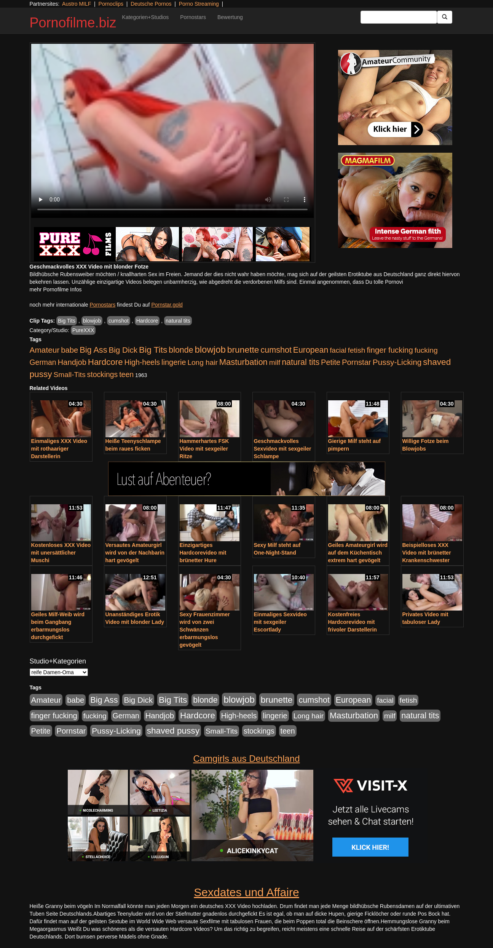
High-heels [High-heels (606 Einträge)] (142, 362)
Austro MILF (76, 4)
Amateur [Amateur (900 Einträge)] (45, 349)
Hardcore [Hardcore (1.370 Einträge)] (105, 362)
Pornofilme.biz (73, 22)
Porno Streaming (199, 4)
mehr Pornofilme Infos (56, 289)
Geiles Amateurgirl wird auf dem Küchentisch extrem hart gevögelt (358, 552)
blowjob (92, 321)
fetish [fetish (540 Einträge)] (356, 350)
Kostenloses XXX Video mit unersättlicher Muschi (61, 552)
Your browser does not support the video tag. (172, 131)
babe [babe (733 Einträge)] (69, 350)
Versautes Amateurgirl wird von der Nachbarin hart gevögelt (135, 552)
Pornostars (193, 17)
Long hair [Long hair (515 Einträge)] (202, 362)
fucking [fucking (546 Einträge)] (426, 350)
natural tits (178, 321)
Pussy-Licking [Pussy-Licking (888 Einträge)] (397, 362)
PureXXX (83, 330)
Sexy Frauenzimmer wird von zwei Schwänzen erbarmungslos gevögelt (205, 629)
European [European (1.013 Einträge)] (311, 350)
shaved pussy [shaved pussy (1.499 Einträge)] (173, 730)
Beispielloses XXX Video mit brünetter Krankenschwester (426, 552)
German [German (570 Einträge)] (43, 362)
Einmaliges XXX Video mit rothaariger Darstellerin (59, 448)
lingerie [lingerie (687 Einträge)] (173, 362)
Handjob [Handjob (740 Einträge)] (72, 362)
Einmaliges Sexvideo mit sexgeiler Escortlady (280, 622)
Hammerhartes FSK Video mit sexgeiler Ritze (204, 448)
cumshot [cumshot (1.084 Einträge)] (275, 350)
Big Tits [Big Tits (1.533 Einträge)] (153, 350)
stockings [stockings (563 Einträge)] (102, 374)
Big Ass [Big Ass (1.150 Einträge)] (93, 350)
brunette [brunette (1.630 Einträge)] (243, 350)
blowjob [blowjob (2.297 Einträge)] (210, 349)
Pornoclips (111, 4)
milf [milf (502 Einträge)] (275, 362)
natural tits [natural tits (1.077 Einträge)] (300, 362)
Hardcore (147, 321)
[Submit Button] (444, 17)
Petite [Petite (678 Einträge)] (330, 362)
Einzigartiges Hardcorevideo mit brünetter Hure (203, 552)
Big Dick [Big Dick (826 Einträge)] (122, 349)
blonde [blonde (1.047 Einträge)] (181, 350)
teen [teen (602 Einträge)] (126, 374)
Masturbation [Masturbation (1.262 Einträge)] (243, 362)
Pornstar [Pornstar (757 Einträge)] (356, 362)
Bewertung (230, 17)
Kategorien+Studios (145, 17)
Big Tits (66, 321)
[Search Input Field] (399, 17)
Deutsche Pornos (151, 4)
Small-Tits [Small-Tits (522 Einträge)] (69, 375)
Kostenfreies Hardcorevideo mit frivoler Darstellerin (352, 622)
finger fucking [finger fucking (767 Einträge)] (390, 350)
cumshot (118, 321)
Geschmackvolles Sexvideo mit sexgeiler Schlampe (282, 448)
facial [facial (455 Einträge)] (338, 350)
